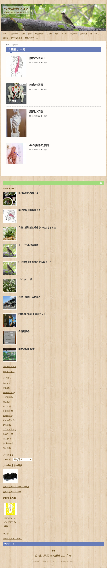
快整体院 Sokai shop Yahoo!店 (16, 487)
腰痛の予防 (36, 111)
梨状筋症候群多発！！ (29, 210)
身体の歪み (94, 34)
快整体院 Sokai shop (12, 492)
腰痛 (30, 34)
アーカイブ (8, 459)
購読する (9, 543)
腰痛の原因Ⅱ (37, 58)
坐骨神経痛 (39, 34)
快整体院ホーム (31, 38)
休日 (5, 439)
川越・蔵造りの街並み (29, 297)
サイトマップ (8, 372)
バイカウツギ (25, 279)
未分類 (6, 448)
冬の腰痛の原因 (39, 145)
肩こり (64, 34)
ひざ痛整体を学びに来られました (35, 262)
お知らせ (7, 434)
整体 (23, 34)
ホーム (5, 34)
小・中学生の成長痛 (28, 245)
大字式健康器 (16, 38)
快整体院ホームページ (12, 538)
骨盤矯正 (73, 34)
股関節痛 (83, 34)
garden (6, 443)
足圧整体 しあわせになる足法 (10, 522)
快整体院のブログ (16, 8)
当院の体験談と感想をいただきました (37, 227)
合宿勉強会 (24, 331)
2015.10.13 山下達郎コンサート (34, 314)
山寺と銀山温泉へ (27, 349)
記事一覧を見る (9, 366)
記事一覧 (15, 34)
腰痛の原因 (36, 84)
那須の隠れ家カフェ (28, 193)
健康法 (5, 38)
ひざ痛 (49, 34)
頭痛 (57, 34)
